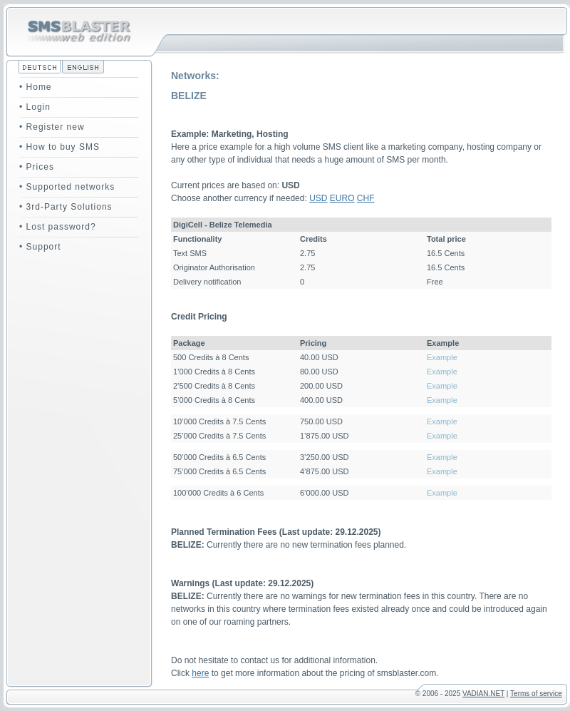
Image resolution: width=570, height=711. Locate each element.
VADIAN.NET (483, 693)
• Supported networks (67, 187)
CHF (366, 198)
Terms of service (536, 693)
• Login (35, 107)
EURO (342, 198)
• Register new (52, 127)
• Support (40, 247)
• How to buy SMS (59, 147)
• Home (35, 87)
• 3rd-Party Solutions (66, 207)
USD (318, 198)
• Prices (36, 167)
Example (442, 357)
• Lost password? (57, 227)
